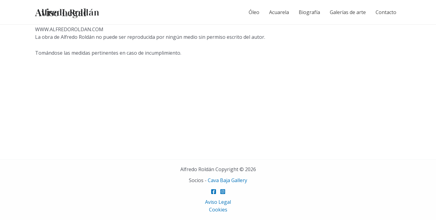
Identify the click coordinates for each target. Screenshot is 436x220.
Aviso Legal (218, 202)
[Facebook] (213, 191)
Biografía (309, 12)
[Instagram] (222, 191)
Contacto (386, 12)
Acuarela (279, 12)
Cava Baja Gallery (227, 180)
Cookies (218, 209)
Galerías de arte (348, 12)
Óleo (254, 12)
